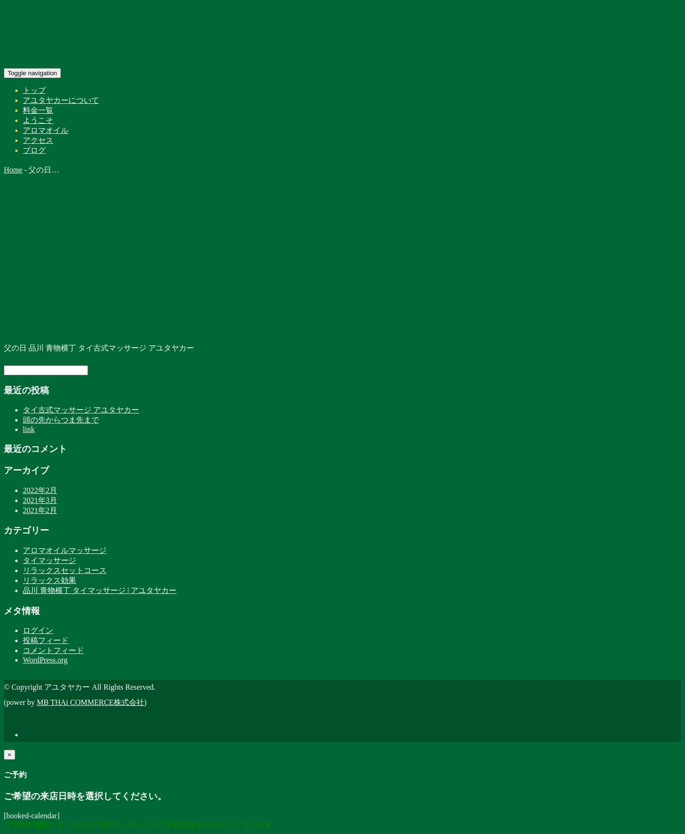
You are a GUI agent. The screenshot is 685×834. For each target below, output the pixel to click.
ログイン (38, 630)
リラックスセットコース (65, 570)
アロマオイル (45, 130)
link (29, 429)
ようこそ (38, 120)
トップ (34, 90)
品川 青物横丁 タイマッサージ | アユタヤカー (99, 590)
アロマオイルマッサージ (65, 550)
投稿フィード (45, 640)
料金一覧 (38, 110)
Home (13, 170)
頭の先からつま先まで (61, 420)
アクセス (38, 140)
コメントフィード (53, 650)
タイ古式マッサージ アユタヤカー (81, 410)
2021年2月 (40, 510)
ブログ (34, 150)
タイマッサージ (49, 560)
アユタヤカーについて (61, 100)
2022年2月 (40, 490)
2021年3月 (40, 500)
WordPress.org (45, 660)
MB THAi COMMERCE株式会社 (90, 702)
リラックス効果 (49, 580)
